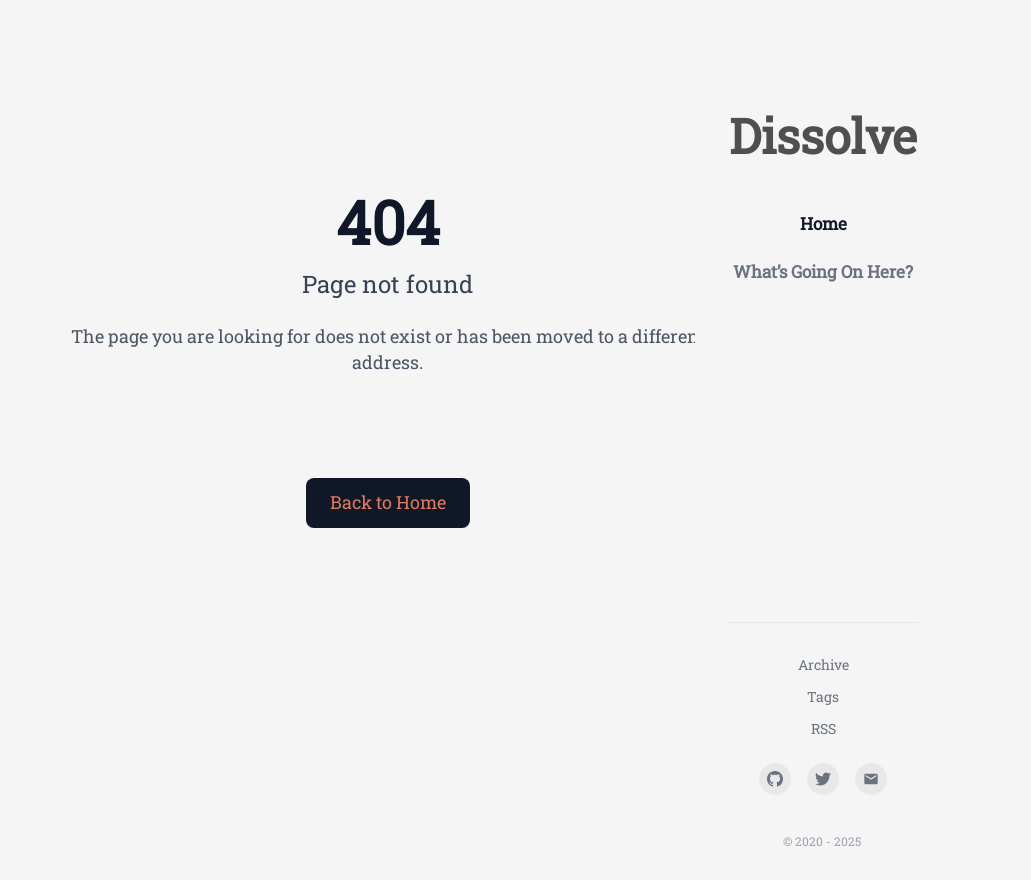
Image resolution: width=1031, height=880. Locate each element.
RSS (823, 728)
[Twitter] (823, 779)
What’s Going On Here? (823, 271)
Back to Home (388, 502)
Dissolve (823, 135)
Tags (823, 696)
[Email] (871, 779)
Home (823, 223)
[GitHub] (775, 779)
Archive (823, 664)
